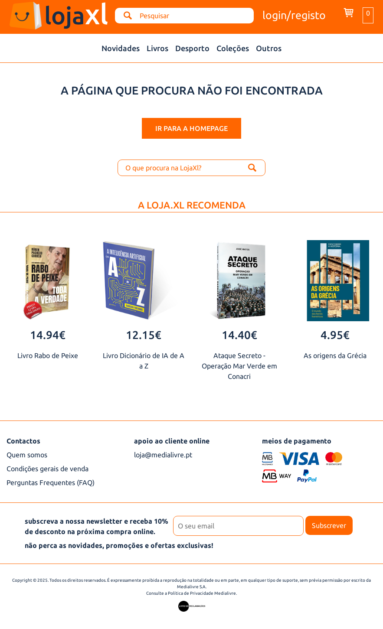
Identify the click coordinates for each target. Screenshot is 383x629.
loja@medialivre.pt (163, 455)
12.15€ (143, 335)
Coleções (232, 48)
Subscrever (329, 525)
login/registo (294, 15)
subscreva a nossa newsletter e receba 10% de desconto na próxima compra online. (96, 526)
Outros (269, 48)
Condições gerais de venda (47, 469)
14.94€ (47, 335)
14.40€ (239, 335)
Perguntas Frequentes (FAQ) (51, 482)
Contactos (23, 441)
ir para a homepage (191, 128)
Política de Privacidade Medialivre (202, 593)
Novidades (120, 48)
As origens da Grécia (335, 355)
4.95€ (335, 335)
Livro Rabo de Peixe (47, 355)
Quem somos (27, 455)
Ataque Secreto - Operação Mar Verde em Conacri (239, 366)
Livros (157, 48)
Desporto (192, 48)
